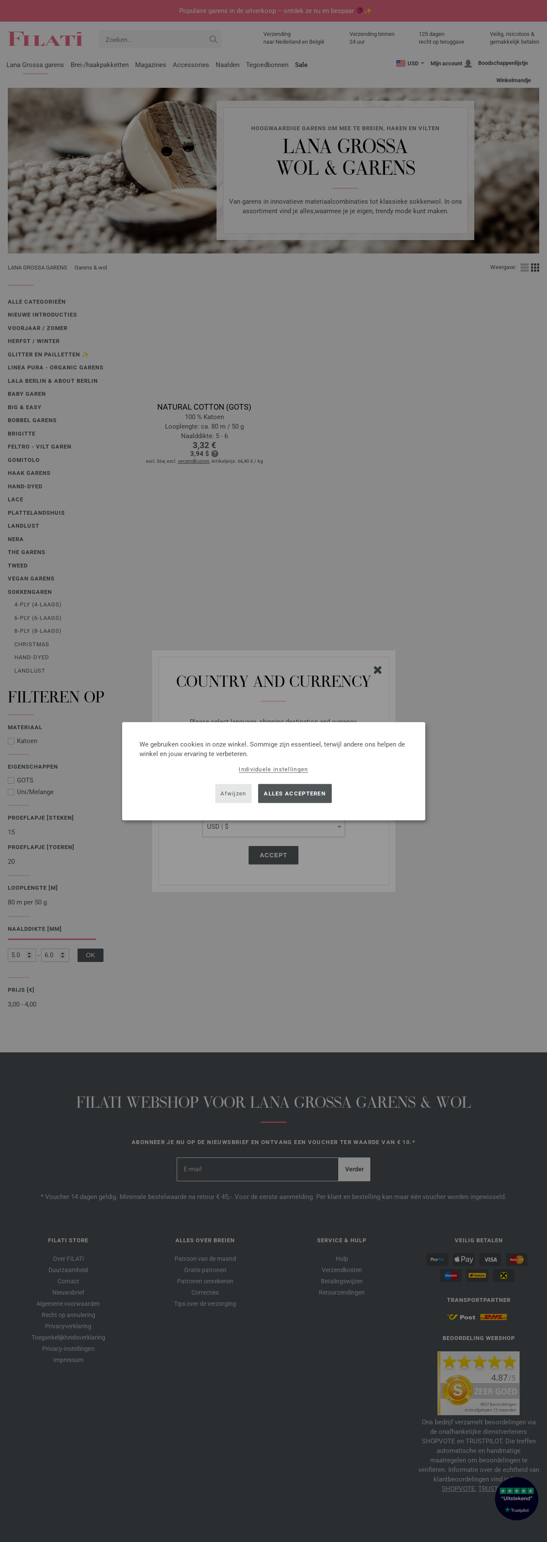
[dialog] (273, 771)
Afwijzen (233, 793)
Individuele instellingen (273, 769)
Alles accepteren (295, 793)
